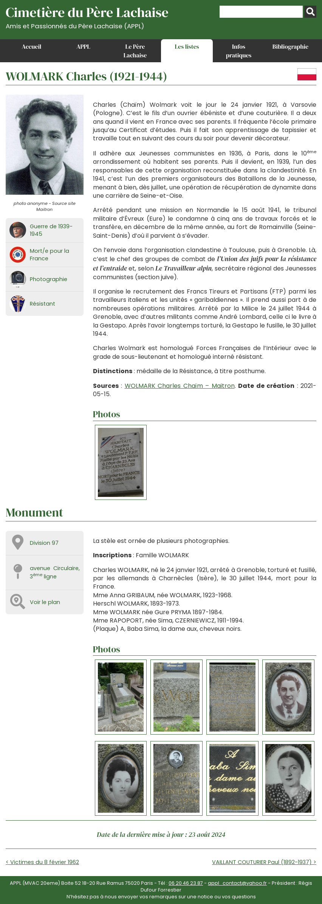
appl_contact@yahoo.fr (237, 883)
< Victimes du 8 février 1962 (42, 862)
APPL (83, 46)
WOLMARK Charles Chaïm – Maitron (180, 385)
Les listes (187, 46)
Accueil (32, 46)
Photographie (48, 279)
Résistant (42, 303)
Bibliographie (290, 46)
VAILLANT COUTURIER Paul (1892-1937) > (264, 862)
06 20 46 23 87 (186, 883)
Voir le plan (45, 602)
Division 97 (44, 543)
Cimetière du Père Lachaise (87, 16)
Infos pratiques (239, 50)
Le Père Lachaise (135, 50)
